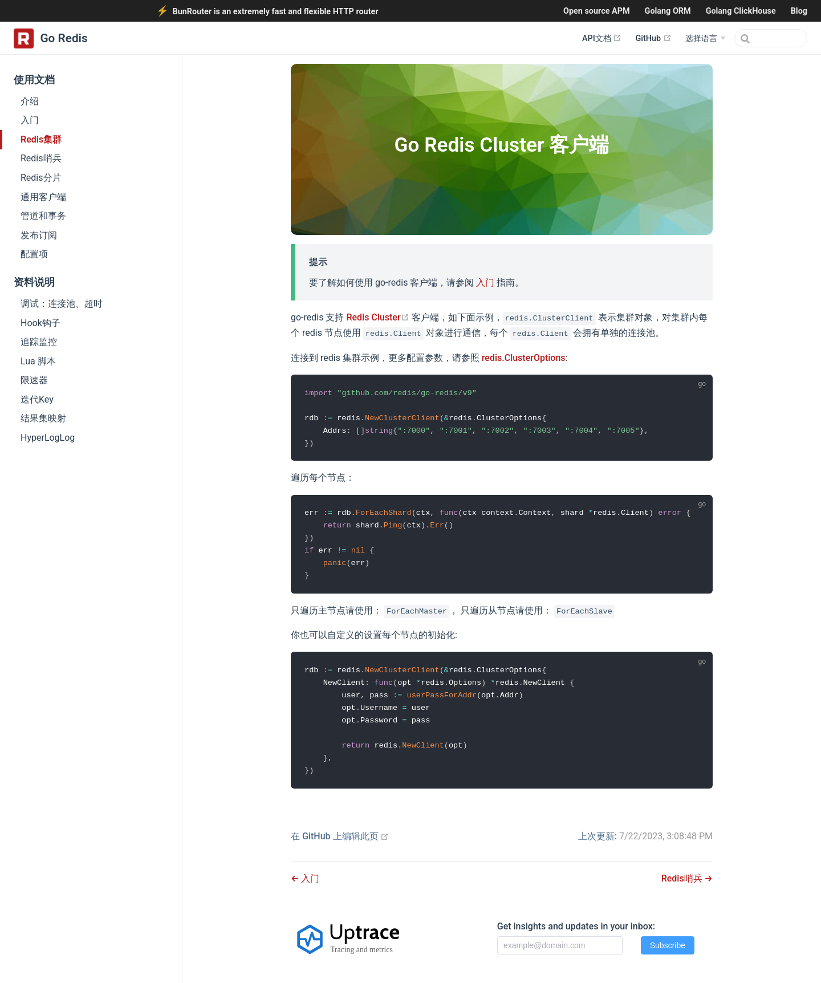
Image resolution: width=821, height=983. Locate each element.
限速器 (34, 380)
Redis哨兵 (41, 158)
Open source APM (596, 11)
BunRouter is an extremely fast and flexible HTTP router (275, 12)
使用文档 (34, 80)
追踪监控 (39, 341)
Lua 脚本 (38, 361)
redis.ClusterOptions (524, 357)
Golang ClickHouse (741, 11)
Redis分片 (41, 177)
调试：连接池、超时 (62, 303)
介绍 (30, 101)
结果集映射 (43, 418)
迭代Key (37, 399)
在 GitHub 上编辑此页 (340, 836)
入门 (30, 120)
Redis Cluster (377, 317)
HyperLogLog (48, 437)
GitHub (653, 38)
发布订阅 (39, 235)
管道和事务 (43, 215)
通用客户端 (43, 197)
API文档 (601, 38)
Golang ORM (668, 11)
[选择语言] (705, 39)
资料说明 (34, 282)
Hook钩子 (40, 323)
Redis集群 (41, 139)
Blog (799, 11)
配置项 (34, 254)
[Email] (559, 945)
